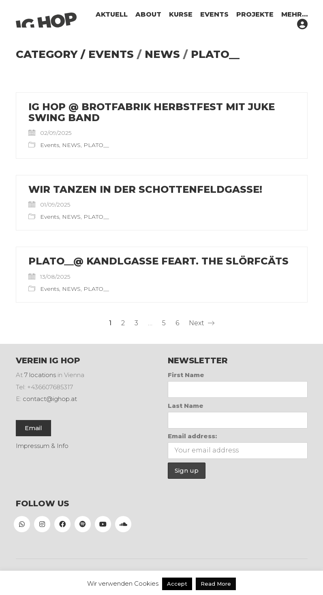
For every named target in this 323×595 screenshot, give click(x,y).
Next (201, 323)
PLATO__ (215, 54)
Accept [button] (177, 583)
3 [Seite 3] (136, 323)
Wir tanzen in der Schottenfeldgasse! (145, 189)
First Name (186, 375)
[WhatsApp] (22, 524)
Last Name (185, 405)
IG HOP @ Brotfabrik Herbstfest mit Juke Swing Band (151, 112)
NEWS (162, 54)
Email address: (192, 436)
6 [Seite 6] (177, 323)
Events (111, 54)
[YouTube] (103, 524)
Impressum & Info (42, 446)
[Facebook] (62, 524)
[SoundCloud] (123, 524)
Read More (216, 583)
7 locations (40, 375)
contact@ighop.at (50, 399)
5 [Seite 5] (164, 323)
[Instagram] (42, 524)
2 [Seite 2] (123, 323)
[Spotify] (83, 524)
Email (33, 428)
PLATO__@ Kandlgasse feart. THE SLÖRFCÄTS (158, 261)
